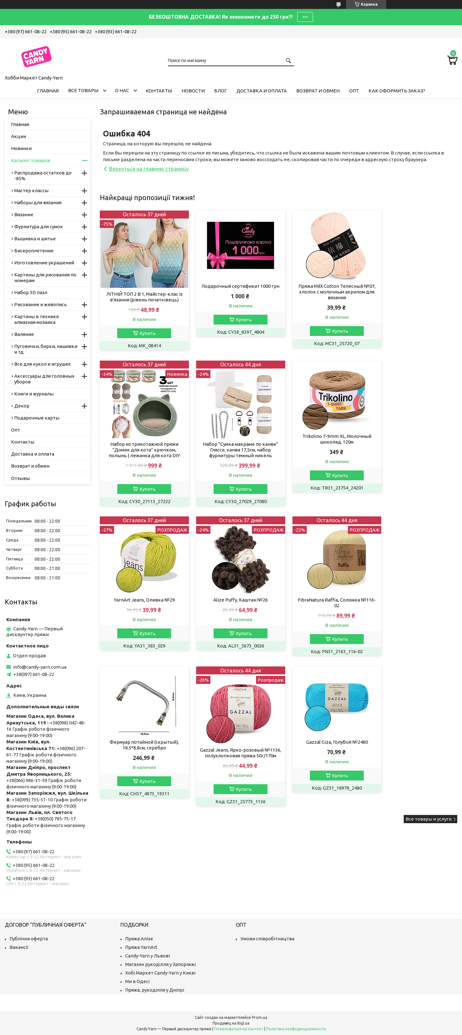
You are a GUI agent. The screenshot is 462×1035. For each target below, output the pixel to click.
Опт (354, 90)
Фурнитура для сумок (38, 226)
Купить (145, 333)
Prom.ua (259, 1017)
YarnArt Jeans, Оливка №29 (324, 450)
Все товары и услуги (429, 681)
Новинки (21, 148)
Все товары (83, 90)
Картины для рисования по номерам (45, 277)
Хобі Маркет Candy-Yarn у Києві (160, 972)
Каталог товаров (30, 160)
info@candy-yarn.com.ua (40, 667)
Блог (220, 90)
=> (305, 17)
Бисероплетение (34, 250)
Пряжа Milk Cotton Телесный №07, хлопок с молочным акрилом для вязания (324, 291)
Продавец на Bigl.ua (231, 1023)
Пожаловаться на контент (238, 1029)
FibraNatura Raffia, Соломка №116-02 (142, 609)
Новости (193, 90)
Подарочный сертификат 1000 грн (232, 288)
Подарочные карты (36, 417)
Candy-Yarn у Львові (147, 955)
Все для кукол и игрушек (42, 364)
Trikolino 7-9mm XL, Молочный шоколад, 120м (232, 445)
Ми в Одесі (137, 981)
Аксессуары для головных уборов (44, 378)
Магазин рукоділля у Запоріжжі (160, 964)
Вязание (23, 214)
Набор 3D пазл (30, 292)
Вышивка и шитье (35, 238)
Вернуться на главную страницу (149, 169)
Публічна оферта (29, 938)
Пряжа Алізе (139, 938)
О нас (122, 90)
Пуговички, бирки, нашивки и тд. (45, 349)
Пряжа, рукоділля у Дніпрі (154, 990)
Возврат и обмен (318, 90)
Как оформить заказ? (397, 90)
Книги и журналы (34, 393)
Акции (18, 136)
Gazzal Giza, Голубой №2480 (415, 598)
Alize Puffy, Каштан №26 (415, 450)
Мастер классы (31, 190)
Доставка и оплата (261, 90)
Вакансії (19, 947)
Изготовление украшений (44, 262)
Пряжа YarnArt (141, 947)
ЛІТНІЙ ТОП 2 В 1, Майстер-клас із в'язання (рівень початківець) (142, 296)
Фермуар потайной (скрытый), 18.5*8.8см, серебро (233, 601)
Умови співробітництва (267, 938)
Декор (21, 405)
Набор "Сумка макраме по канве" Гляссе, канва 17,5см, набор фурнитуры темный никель (141, 455)
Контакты (159, 90)
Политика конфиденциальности (296, 1029)
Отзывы (20, 478)
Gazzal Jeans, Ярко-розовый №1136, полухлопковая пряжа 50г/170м (324, 611)
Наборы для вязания (37, 202)
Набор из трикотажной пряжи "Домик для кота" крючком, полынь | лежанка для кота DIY (415, 299)
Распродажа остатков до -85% (43, 175)
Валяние (24, 334)
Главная (48, 90)
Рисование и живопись (40, 304)
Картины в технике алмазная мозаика (36, 319)
